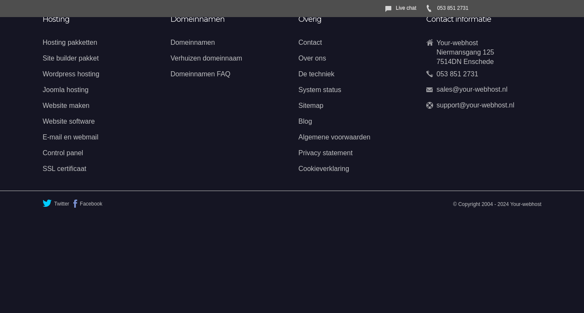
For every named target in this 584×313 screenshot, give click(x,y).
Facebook (87, 204)
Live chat (406, 8)
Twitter (56, 203)
